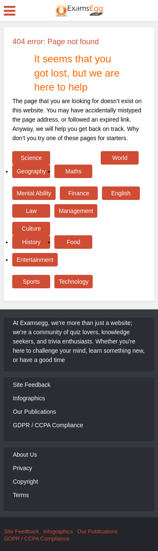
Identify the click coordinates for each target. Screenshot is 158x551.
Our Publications (34, 411)
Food (73, 242)
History (31, 242)
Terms (21, 495)
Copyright (25, 481)
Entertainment (34, 259)
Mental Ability (33, 193)
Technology (73, 281)
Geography (31, 171)
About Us (25, 454)
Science (31, 157)
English (121, 193)
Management (76, 211)
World (119, 157)
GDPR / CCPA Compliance (48, 425)
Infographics (29, 398)
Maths (73, 171)
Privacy (22, 468)
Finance (78, 193)
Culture (31, 228)
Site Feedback (32, 384)
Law (31, 211)
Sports (31, 281)
